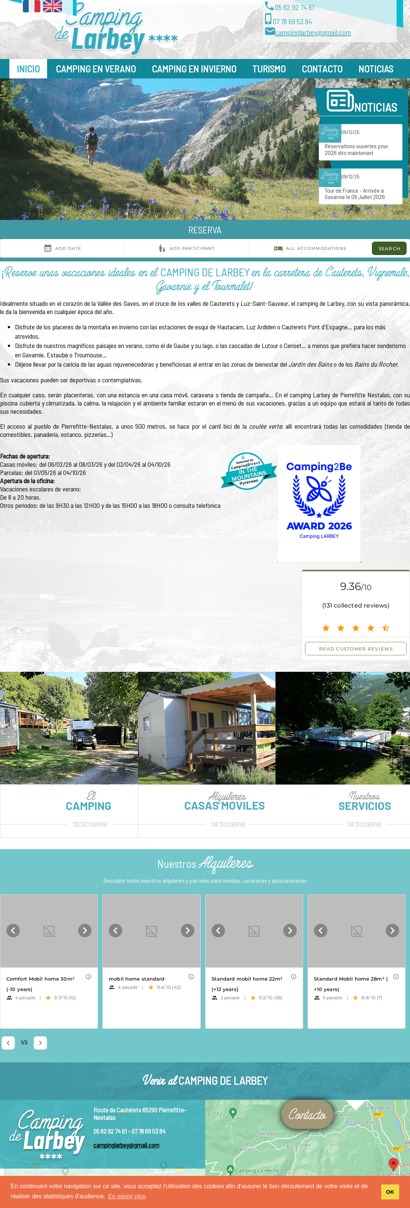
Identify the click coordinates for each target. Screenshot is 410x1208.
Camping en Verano (96, 68)
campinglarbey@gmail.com (313, 32)
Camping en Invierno (194, 68)
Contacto (322, 68)
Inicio (28, 68)
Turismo (269, 68)
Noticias (375, 68)
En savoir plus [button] (127, 1196)
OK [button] (390, 1192)
